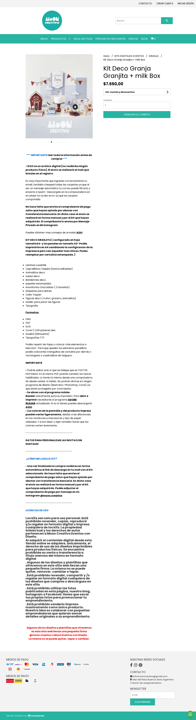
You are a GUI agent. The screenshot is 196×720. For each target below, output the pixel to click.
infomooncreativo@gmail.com (149, 676)
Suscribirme (142, 702)
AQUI (29, 407)
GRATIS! (133, 39)
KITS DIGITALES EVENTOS (129, 56)
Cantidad (107, 100)
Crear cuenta (164, 3)
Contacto (145, 3)
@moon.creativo (51, 495)
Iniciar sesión (186, 3)
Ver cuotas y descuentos (120, 92)
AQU (79, 232)
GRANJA (154, 56)
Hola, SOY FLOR (83, 39)
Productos (60, 38)
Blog (144, 39)
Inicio (44, 39)
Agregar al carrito (137, 114)
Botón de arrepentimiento (145, 683)
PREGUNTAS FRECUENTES (110, 39)
